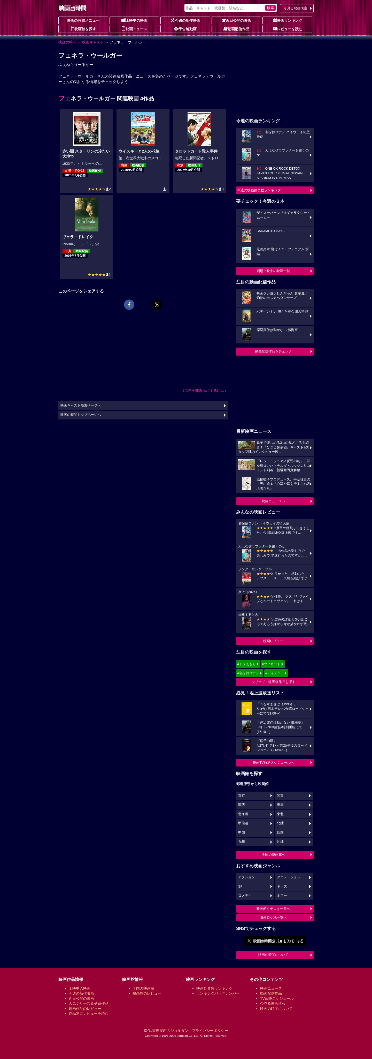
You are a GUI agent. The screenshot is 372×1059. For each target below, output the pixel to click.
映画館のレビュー (147, 993)
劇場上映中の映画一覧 (273, 271)
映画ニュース (134, 28)
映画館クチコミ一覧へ (273, 909)
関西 (241, 805)
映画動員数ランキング (214, 988)
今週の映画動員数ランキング (259, 190)
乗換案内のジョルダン (170, 1030)
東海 (280, 805)
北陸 (280, 823)
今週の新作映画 (185, 20)
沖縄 (280, 842)
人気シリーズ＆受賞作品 (89, 1003)
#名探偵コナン (248, 673)
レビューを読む (287, 28)
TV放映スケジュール (277, 998)
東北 (280, 814)
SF (240, 886)
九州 (241, 842)
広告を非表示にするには (204, 390)
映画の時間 (67, 42)
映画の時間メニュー (83, 20)
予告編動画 (185, 28)
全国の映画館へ (273, 855)
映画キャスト (93, 42)
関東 (280, 796)
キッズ (282, 886)
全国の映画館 (143, 988)
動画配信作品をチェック (273, 351)
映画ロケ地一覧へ (273, 917)
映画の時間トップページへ (80, 415)
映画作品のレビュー (85, 1009)
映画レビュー (273, 641)
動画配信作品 (236, 28)
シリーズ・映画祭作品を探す (273, 682)
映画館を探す (83, 28)
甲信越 (243, 823)
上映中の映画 (134, 20)
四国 (280, 832)
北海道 (243, 814)
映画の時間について (273, 955)
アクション (246, 877)
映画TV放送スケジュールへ (273, 762)
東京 (241, 796)
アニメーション (288, 877)
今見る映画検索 (295, 8)
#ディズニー (274, 673)
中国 (241, 832)
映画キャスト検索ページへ (80, 405)
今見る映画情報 (272, 1003)
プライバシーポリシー (210, 1030)
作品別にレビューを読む (89, 1013)
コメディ (245, 895)
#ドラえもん (246, 664)
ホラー (282, 895)
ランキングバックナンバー (218, 993)
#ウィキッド (271, 664)
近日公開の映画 (236, 20)
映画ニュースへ (273, 501)
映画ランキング (287, 20)
